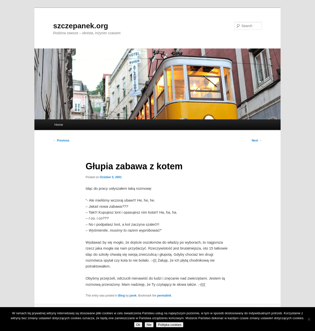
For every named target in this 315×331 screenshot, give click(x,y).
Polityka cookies (170, 325)
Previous (61, 140)
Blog (121, 295)
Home (58, 124)
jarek (133, 295)
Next (257, 140)
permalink (164, 295)
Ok (138, 325)
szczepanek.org (80, 26)
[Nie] (308, 319)
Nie (149, 325)
